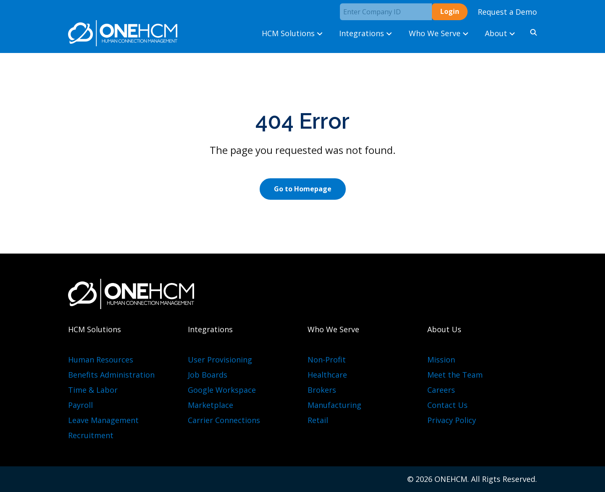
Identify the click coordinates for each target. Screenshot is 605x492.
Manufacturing (334, 405)
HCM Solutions (292, 33)
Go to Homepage (302, 188)
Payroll (80, 405)
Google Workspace (222, 390)
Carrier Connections (224, 420)
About (500, 33)
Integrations (365, 33)
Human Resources (100, 359)
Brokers (322, 390)
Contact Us (447, 405)
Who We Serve (438, 33)
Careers (441, 390)
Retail (318, 420)
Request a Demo (507, 12)
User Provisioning (220, 359)
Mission (441, 359)
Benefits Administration (111, 375)
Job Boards (207, 375)
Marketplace (210, 405)
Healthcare (327, 375)
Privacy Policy (451, 420)
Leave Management (103, 420)
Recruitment (90, 435)
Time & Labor (93, 390)
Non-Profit (327, 359)
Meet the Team (455, 375)
